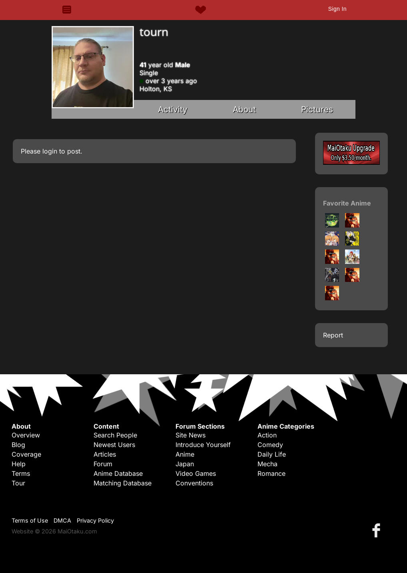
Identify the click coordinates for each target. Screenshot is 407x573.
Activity (173, 109)
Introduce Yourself (203, 445)
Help (19, 464)
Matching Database (123, 483)
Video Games (196, 473)
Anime (185, 454)
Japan (185, 464)
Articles (105, 454)
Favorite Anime (347, 203)
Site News (190, 435)
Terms (21, 473)
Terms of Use (30, 520)
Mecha (267, 464)
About (244, 109)
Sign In (337, 9)
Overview (26, 435)
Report (333, 335)
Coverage (26, 454)
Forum (103, 464)
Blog (18, 445)
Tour (18, 483)
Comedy (270, 445)
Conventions (194, 483)
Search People (115, 435)
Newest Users (114, 445)
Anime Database (118, 473)
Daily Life (271, 454)
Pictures (317, 109)
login (49, 151)
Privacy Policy (95, 520)
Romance (271, 473)
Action (267, 435)
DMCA (62, 520)
